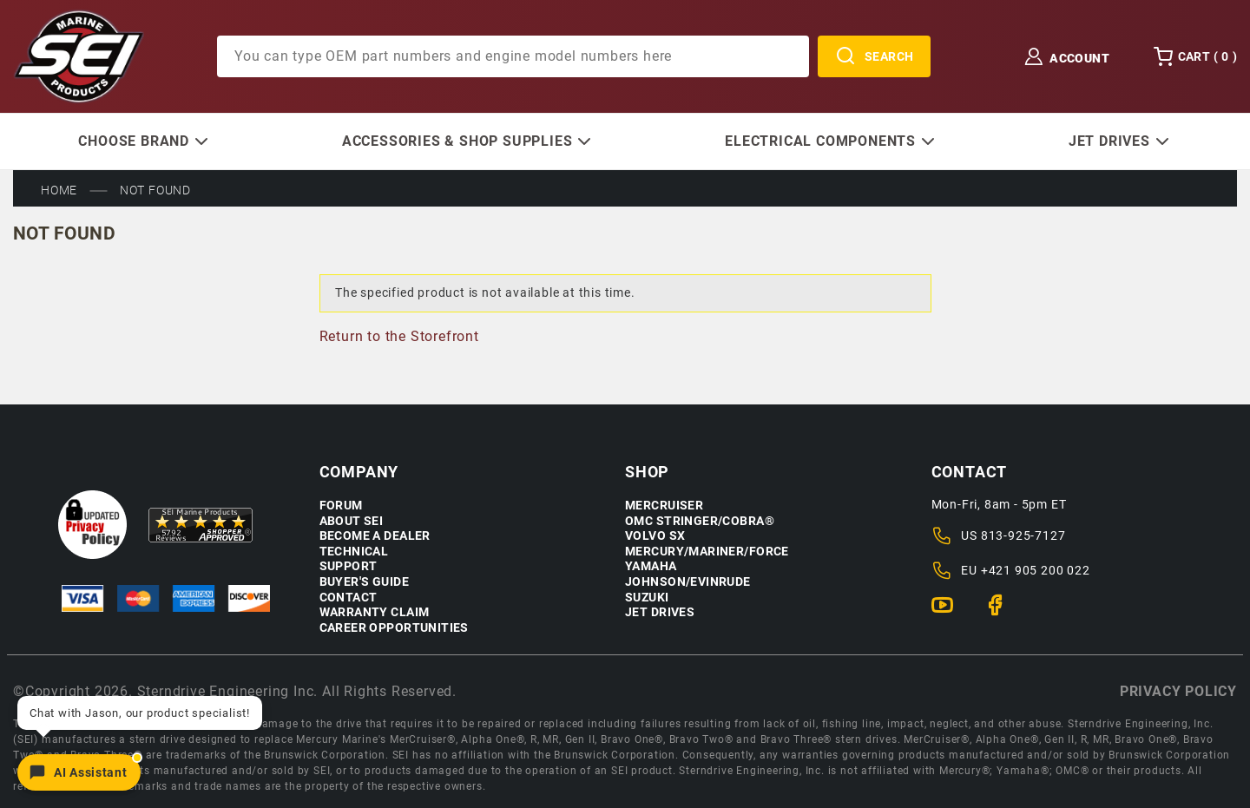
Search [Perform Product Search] (874, 56)
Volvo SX (655, 535)
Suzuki (647, 597)
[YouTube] (949, 612)
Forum (341, 505)
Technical (354, 551)
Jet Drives (659, 612)
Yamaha (651, 566)
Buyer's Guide (364, 581)
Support (348, 566)
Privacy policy (1178, 691)
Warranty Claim (374, 612)
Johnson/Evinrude (688, 581)
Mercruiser (664, 505)
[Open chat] (79, 772)
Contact (348, 597)
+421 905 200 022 (1035, 570)
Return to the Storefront (399, 336)
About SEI (351, 521)
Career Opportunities (394, 627)
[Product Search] (513, 56)
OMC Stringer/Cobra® (699, 521)
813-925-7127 (1023, 535)
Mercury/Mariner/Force (707, 551)
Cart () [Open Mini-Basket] (1195, 56)
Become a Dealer (375, 535)
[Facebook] (1002, 612)
